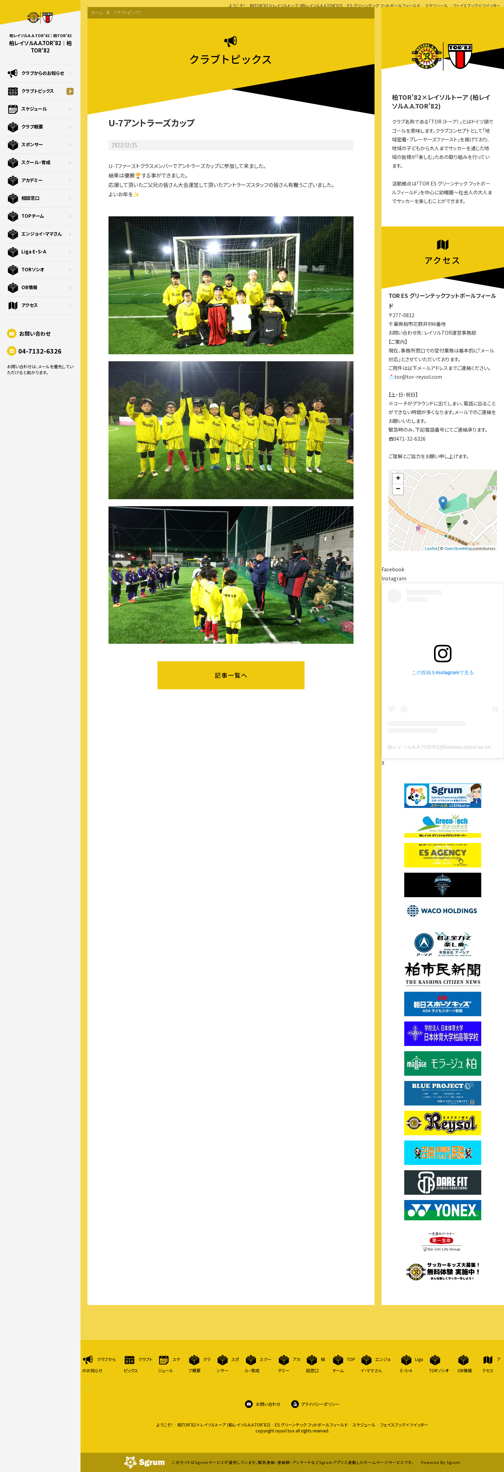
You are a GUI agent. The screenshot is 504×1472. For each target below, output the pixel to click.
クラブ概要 (40, 127)
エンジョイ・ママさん (40, 234)
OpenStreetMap (458, 548)
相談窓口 (40, 198)
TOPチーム (40, 216)
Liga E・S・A (40, 252)
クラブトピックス (40, 91)
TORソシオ (40, 270)
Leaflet (431, 548)
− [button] (398, 489)
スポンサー (40, 145)
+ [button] (398, 479)
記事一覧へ (231, 675)
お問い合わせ (28, 333)
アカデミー (40, 181)
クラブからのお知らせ (40, 73)
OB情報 (40, 288)
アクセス (40, 306)
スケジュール (40, 109)
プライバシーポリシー (315, 1404)
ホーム (97, 12)
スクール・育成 (40, 163)
